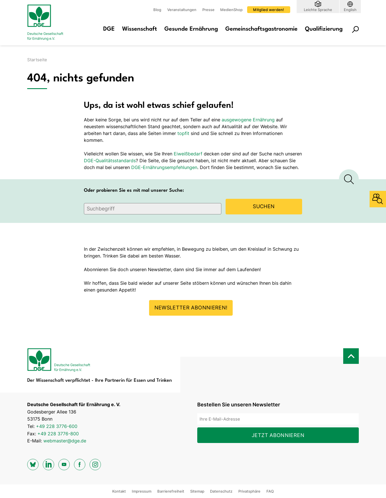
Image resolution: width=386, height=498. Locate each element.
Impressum (141, 491)
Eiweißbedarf (188, 154)
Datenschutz (221, 491)
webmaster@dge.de (64, 441)
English (350, 9)
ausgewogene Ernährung (248, 120)
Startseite (37, 59)
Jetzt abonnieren (278, 435)
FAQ (270, 491)
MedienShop (231, 9)
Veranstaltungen (181, 9)
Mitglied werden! (268, 9)
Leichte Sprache (318, 9)
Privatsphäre (249, 491)
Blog (157, 9)
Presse (208, 9)
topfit (183, 133)
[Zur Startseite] (50, 22)
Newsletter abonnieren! (191, 308)
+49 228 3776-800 (58, 433)
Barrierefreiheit (170, 491)
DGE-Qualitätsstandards (110, 160)
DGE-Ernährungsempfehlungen (164, 167)
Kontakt (119, 491)
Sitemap (197, 491)
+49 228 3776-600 (56, 426)
